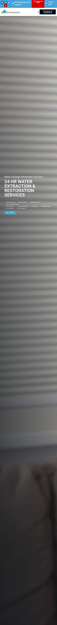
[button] (38, 12)
